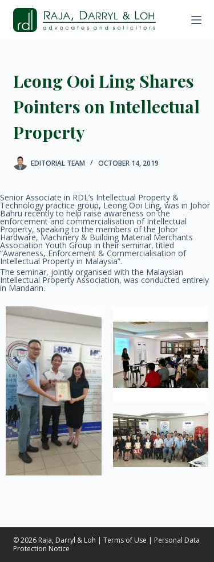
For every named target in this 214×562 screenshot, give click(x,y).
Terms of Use (125, 540)
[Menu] (196, 20)
